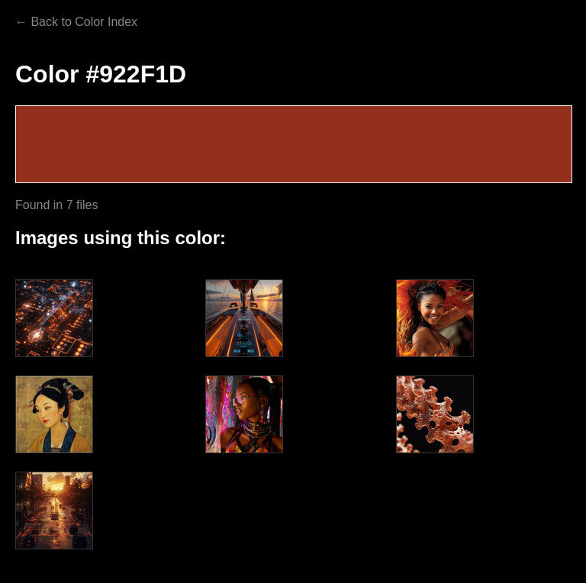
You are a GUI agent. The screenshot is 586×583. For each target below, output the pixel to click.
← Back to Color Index (76, 21)
